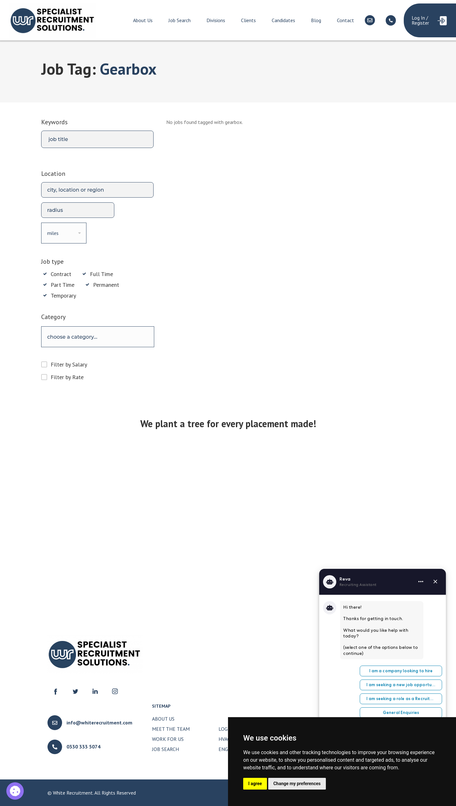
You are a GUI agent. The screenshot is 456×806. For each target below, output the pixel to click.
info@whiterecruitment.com (99, 722)
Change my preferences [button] (296, 783)
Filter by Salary (69, 364)
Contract (61, 274)
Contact (345, 20)
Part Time (62, 285)
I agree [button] (255, 783)
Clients (248, 20)
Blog (316, 20)
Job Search (179, 20)
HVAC (224, 739)
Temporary (63, 295)
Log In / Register (420, 20)
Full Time (101, 274)
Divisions (215, 20)
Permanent (106, 285)
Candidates (283, 20)
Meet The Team (171, 729)
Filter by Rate (67, 377)
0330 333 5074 (83, 746)
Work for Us (168, 739)
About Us (143, 20)
